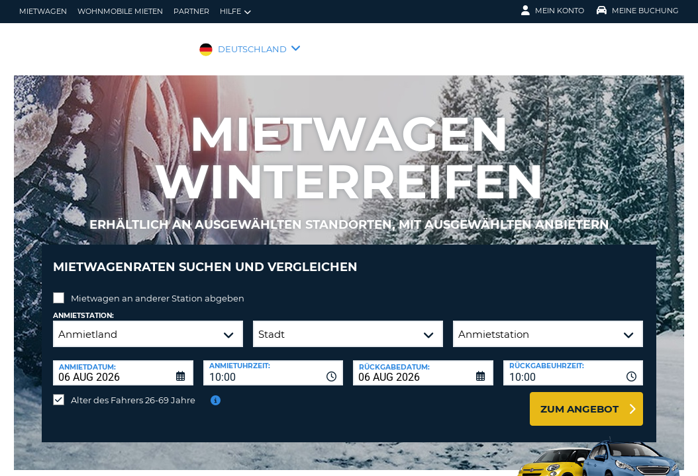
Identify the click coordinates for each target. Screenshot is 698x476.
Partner (191, 11)
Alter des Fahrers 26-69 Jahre (133, 390)
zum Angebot (579, 399)
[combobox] (273, 363)
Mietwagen (43, 11)
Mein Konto (552, 10)
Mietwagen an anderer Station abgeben (157, 288)
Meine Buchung (638, 10)
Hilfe (235, 11)
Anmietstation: (83, 305)
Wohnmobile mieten (120, 11)
